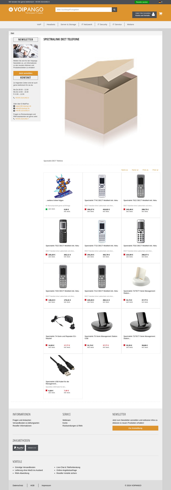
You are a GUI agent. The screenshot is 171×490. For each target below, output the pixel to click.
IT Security (102, 19)
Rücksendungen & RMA (72, 421)
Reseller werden (142, 2)
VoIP (39, 19)
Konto (65, 418)
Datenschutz (18, 480)
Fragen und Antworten (22, 415)
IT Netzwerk (86, 19)
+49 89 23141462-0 (22, 93)
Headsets (51, 19)
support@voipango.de (23, 101)
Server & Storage (68, 19)
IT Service (117, 19)
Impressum (46, 480)
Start (12, 28)
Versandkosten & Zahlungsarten (26, 418)
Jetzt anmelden (25, 68)
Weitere (130, 19)
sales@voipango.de (22, 103)
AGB (32, 480)
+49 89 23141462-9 (22, 106)
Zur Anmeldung (135, 423)
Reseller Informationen (22, 421)
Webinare (67, 415)
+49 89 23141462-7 (22, 114)
